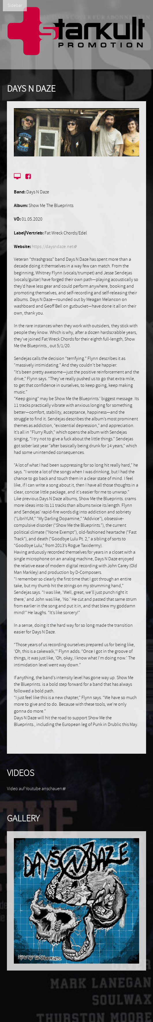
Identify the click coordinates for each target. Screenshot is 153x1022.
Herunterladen (32, 956)
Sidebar (15, 5)
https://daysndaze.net (54, 247)
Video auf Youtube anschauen (36, 789)
